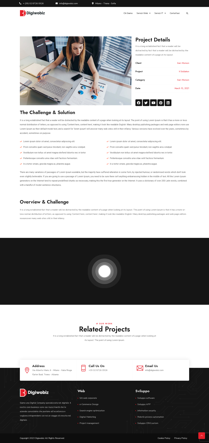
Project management (89, 423)
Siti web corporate (88, 398)
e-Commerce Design (89, 404)
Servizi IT (160, 13)
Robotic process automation (150, 416)
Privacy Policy (180, 438)
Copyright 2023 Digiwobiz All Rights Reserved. (42, 438)
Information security (146, 410)
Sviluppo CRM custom (147, 423)
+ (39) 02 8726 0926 (31, 3)
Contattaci (175, 13)
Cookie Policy (164, 438)
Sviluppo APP (144, 404)
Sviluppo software (146, 398)
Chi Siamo (128, 13)
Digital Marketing (88, 416)
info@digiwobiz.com (67, 3)
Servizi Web (143, 13)
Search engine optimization (92, 410)
